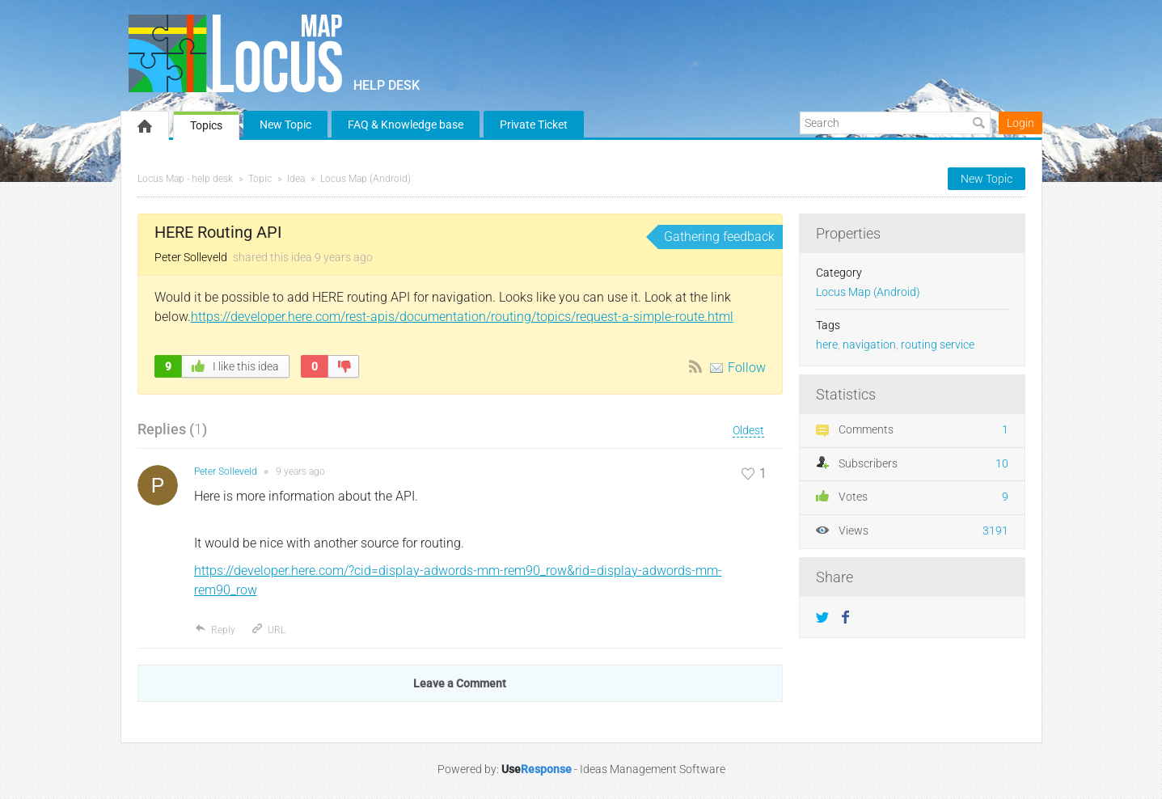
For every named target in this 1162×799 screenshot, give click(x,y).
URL (268, 630)
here (827, 345)
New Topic (285, 124)
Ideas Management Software (652, 769)
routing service (937, 345)
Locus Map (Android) (365, 178)
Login (1020, 122)
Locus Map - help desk (185, 178)
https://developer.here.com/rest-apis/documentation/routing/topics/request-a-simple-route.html (462, 316)
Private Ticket (534, 124)
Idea (296, 178)
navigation (869, 345)
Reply (214, 630)
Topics (206, 125)
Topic (260, 178)
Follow (747, 367)
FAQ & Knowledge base (405, 124)
